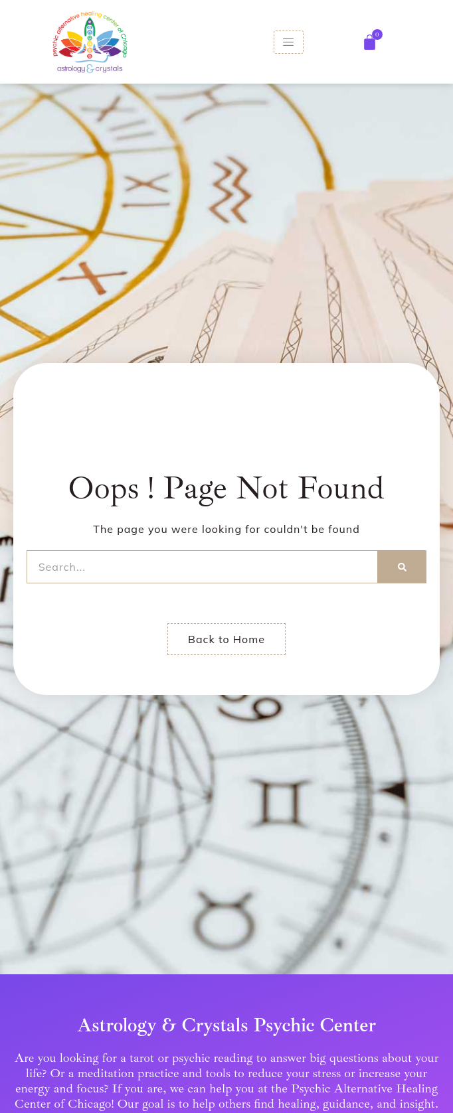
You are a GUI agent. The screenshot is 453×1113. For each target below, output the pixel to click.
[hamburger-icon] (289, 42)
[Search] (402, 566)
